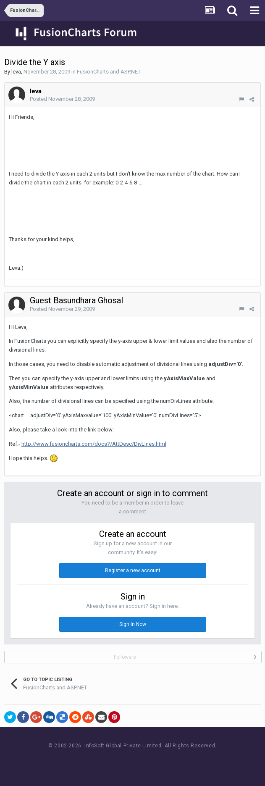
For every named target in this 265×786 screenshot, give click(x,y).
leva (16, 71)
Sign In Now (132, 624)
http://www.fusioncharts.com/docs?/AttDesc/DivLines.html (93, 444)
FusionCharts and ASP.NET (109, 71)
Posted (62, 99)
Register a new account (132, 570)
